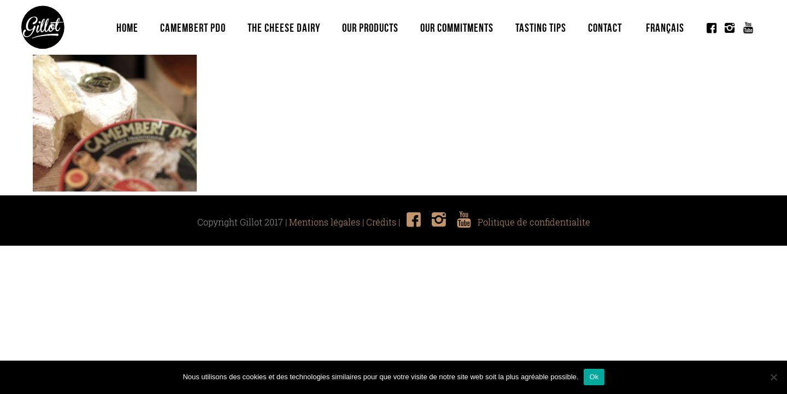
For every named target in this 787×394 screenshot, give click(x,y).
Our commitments (457, 27)
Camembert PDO (193, 27)
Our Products (370, 27)
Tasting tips (540, 27)
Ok (593, 377)
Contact (605, 27)
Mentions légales (324, 222)
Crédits (381, 222)
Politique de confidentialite (534, 222)
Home (127, 27)
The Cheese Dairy (284, 27)
